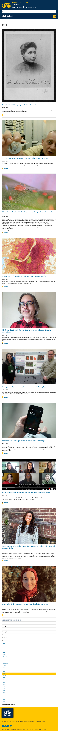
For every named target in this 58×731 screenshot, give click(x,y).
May (4, 671)
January (5, 680)
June (4, 669)
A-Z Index (4, 721)
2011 (4, 701)
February (5, 677)
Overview (4, 623)
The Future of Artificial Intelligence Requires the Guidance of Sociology (23, 441)
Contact (25, 721)
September (5, 663)
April (4, 673)
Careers (13, 721)
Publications (5, 637)
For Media (9, 721)
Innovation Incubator (7, 634)
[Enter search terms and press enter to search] (29, 11)
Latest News (21, 20)
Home (3, 20)
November (5, 659)
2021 (27, 20)
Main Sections (7, 16)
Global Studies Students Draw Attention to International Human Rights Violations (26, 492)
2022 (4, 652)
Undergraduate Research (8, 626)
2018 (4, 686)
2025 (4, 646)
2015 (4, 692)
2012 (4, 699)
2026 (4, 643)
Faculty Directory (6, 631)
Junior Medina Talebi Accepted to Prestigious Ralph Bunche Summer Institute (25, 604)
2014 (4, 695)
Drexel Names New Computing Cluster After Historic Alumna (20, 105)
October (5, 661)
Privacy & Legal (19, 721)
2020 (4, 682)
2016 (4, 690)
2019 (4, 684)
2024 (4, 648)
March (4, 675)
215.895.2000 (33, 729)
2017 (4, 688)
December (5, 656)
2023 (4, 650)
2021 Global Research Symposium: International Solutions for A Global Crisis (25, 158)
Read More (6, 115)
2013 (4, 697)
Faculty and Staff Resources (8, 704)
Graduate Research (6, 629)
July (4, 667)
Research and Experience (11, 20)
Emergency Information (40, 721)
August (4, 665)
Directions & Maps (31, 721)
